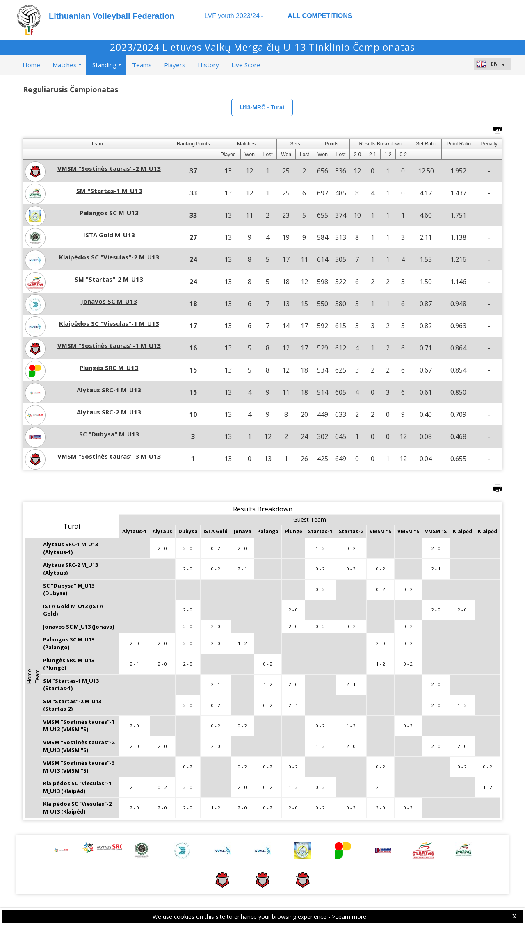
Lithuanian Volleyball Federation (111, 15)
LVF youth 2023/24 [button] (234, 15)
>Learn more (349, 916)
